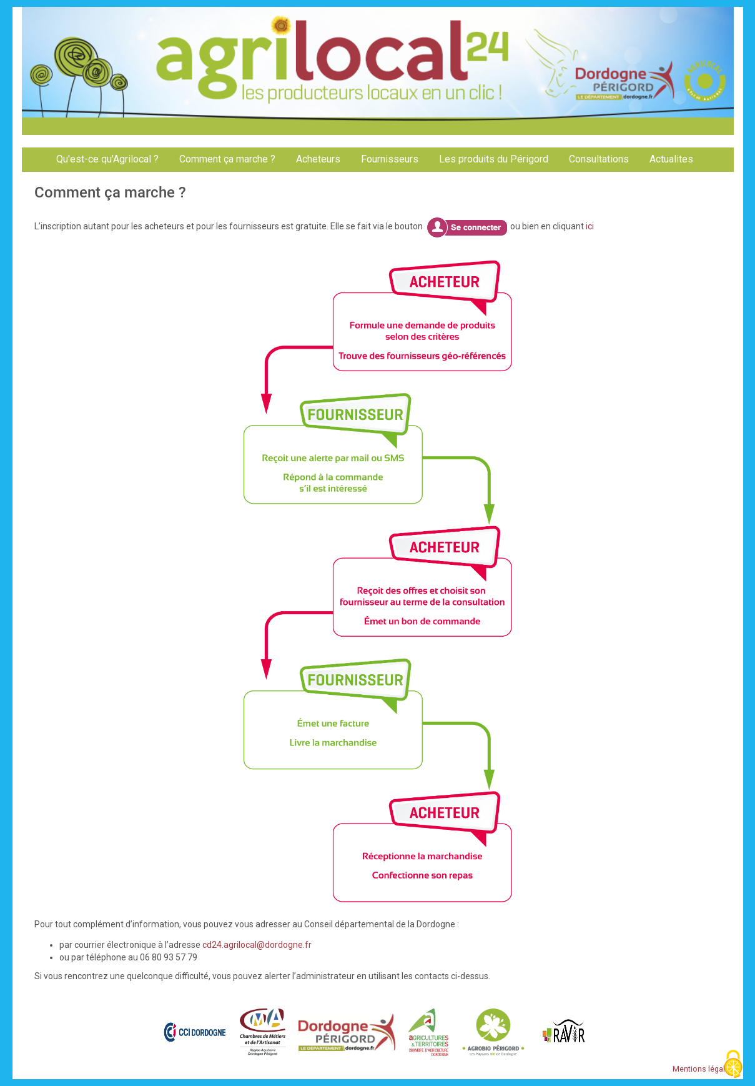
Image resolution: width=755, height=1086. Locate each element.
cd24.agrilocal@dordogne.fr (257, 945)
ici (590, 226)
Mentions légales (703, 1069)
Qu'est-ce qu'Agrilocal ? (107, 159)
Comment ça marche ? (227, 159)
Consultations (599, 159)
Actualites (671, 159)
